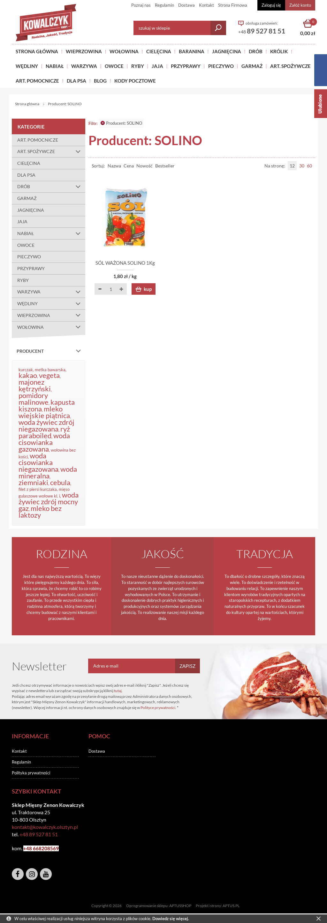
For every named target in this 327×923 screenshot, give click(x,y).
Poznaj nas (141, 5)
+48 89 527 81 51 (38, 834)
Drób (255, 51)
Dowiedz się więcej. (170, 918)
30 (301, 165)
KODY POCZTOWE (135, 81)
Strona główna (37, 51)
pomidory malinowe (34, 398)
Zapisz (187, 666)
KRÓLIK (279, 51)
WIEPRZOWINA (51, 315)
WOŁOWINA (51, 327)
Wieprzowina (84, 51)
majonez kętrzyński (35, 385)
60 (309, 165)
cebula (60, 482)
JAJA (157, 66)
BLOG (100, 81)
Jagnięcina (226, 51)
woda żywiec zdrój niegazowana (46, 425)
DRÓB (51, 187)
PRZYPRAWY (186, 66)
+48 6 (29, 848)
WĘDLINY (51, 303)
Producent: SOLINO (121, 123)
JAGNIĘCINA (30, 210)
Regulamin (164, 5)
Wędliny (27, 66)
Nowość (144, 165)
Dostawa (186, 5)
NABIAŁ (55, 66)
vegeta (49, 375)
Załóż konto (300, 5)
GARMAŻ (251, 66)
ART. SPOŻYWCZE (290, 66)
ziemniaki (33, 482)
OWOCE (114, 66)
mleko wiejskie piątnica (44, 412)
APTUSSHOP (180, 905)
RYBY (137, 66)
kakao (28, 375)
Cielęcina (158, 51)
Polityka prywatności (31, 772)
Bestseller (165, 165)
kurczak (26, 369)
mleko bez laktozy (40, 511)
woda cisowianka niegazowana (38, 462)
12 (292, 165)
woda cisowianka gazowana (44, 442)
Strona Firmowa (232, 5)
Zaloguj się (271, 5)
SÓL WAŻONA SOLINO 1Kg (125, 263)
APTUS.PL (231, 905)
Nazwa (114, 165)
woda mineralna (48, 472)
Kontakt (206, 5)
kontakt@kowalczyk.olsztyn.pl (45, 827)
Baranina (191, 51)
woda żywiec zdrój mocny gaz (49, 502)
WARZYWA (84, 66)
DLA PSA (76, 81)
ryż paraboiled (44, 432)
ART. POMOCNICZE (37, 81)
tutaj (118, 690)
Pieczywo (221, 66)
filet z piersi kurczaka (38, 489)
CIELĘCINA (28, 163)
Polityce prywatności (158, 707)
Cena (129, 165)
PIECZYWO (29, 256)
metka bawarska (50, 369)
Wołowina (124, 51)
